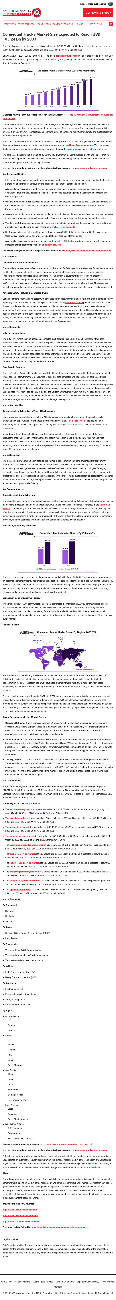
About (4, 1281)
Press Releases (26, 24)
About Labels (44, 24)
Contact (57, 24)
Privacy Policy (108, 1281)
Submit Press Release (43, 1281)
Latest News (9, 24)
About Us (68, 24)
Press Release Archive (19, 1281)
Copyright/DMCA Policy (88, 1281)
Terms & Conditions (65, 1281)
